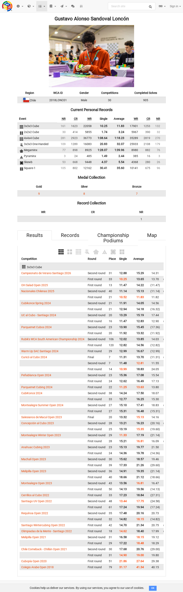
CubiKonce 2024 (31, 393)
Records (70, 235)
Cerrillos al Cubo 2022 (35, 495)
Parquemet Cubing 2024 (36, 387)
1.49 (104, 156)
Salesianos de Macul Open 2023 (41, 417)
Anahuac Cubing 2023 (35, 447)
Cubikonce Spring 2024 (36, 303)
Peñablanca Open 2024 (36, 375)
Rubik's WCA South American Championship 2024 (52, 339)
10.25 (103, 126)
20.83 (103, 144)
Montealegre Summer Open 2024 (42, 405)
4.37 (104, 162)
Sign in (175, 6)
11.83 (120, 126)
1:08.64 (102, 138)
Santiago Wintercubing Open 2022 (43, 525)
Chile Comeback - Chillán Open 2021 (44, 549)
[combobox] (131, 6)
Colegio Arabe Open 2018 (37, 567)
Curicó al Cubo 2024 (34, 357)
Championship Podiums (113, 238)
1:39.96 (119, 150)
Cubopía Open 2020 (34, 561)
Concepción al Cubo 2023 (37, 423)
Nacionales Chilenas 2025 (37, 291)
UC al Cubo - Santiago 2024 (38, 315)
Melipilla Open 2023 (33, 471)
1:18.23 (119, 138)
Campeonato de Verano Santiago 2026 (46, 273)
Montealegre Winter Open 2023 (41, 435)
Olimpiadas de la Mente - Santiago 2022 (46, 531)
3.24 (121, 132)
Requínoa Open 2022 (34, 513)
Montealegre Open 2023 (36, 483)
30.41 (103, 168)
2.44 (121, 156)
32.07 (120, 144)
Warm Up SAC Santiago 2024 (39, 351)
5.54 (121, 162)
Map (152, 235)
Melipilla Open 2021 (33, 537)
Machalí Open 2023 (33, 459)
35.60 (120, 168)
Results (34, 235)
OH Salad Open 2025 (34, 285)
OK (152, 588)
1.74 (104, 132)
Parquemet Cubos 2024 (36, 327)
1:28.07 (102, 150)
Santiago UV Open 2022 (36, 501)
